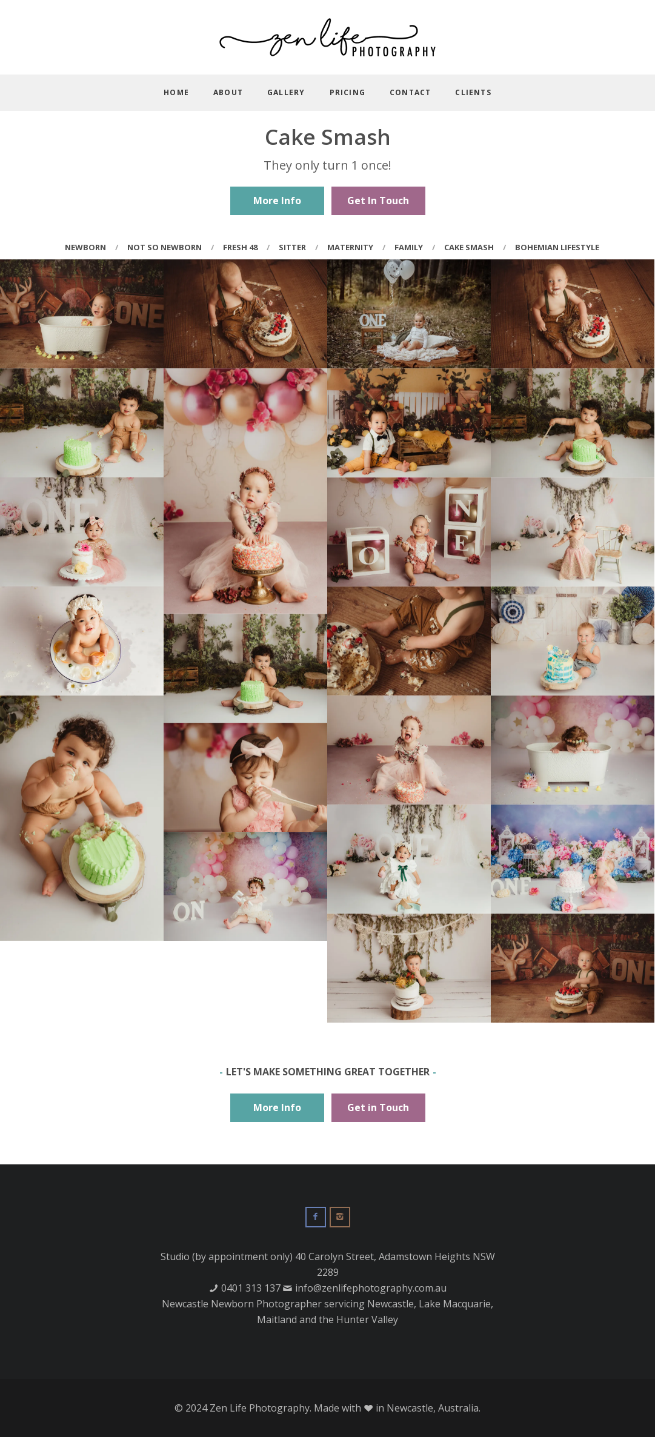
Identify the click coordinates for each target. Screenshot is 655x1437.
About (228, 92)
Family (408, 247)
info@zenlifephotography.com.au (371, 1288)
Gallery (286, 92)
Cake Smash (469, 247)
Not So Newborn (164, 247)
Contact (410, 92)
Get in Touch (378, 1107)
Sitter (292, 247)
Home (176, 92)
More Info (277, 200)
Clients (473, 92)
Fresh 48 (240, 247)
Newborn (85, 247)
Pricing (347, 92)
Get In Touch (378, 200)
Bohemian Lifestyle (557, 247)
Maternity (350, 247)
